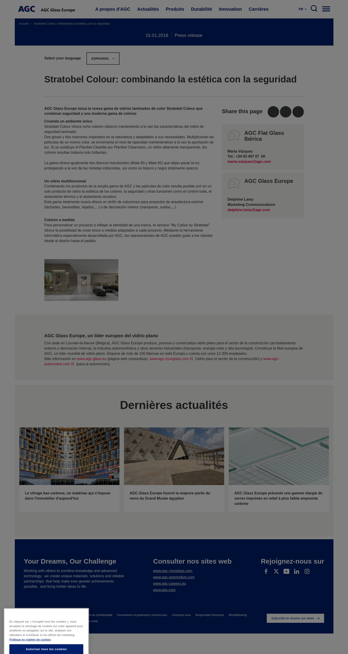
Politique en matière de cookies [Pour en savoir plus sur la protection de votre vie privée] (30, 646)
